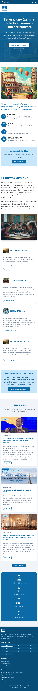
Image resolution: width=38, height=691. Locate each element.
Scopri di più (7, 270)
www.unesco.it (5, 661)
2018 (31, 651)
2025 (19, 645)
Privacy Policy (14, 687)
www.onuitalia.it (5, 666)
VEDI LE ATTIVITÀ (19, 162)
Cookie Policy (23, 687)
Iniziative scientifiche (10, 330)
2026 (7, 645)
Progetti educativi (9, 300)
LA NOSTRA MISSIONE (19, 45)
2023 (7, 648)
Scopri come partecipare (19, 389)
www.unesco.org (5, 663)
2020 (7, 651)
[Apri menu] (35, 8)
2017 (7, 654)
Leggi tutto (7, 463)
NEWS (19, 50)
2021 (31, 648)
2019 (19, 651)
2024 (31, 645)
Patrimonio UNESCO (9, 361)
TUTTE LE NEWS (19, 565)
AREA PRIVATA (32, 2)
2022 (19, 648)
